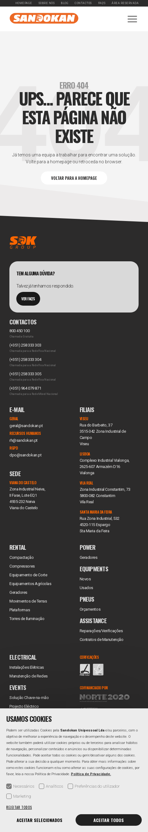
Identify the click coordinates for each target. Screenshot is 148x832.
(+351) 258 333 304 (25, 359)
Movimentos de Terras (28, 601)
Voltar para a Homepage (74, 178)
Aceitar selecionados (39, 820)
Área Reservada (125, 3)
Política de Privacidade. (91, 774)
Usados (86, 587)
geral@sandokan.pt (26, 425)
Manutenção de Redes (28, 676)
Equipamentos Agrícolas (30, 583)
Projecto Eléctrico (24, 706)
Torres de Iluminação (26, 618)
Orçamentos (90, 609)
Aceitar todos (108, 820)
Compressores (22, 566)
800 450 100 (19, 330)
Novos (85, 579)
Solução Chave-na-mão (29, 697)
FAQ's (102, 3)
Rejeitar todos (19, 807)
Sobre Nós (47, 3)
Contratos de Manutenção (102, 639)
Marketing (18, 796)
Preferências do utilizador (94, 786)
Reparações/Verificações (101, 630)
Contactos (83, 3)
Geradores (18, 592)
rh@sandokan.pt (23, 440)
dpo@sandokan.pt (25, 455)
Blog (64, 3)
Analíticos (51, 786)
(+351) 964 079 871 (25, 388)
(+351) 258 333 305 (25, 374)
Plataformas (19, 610)
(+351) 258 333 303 (25, 345)
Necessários (20, 786)
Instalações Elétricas (26, 667)
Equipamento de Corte (28, 575)
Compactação (21, 557)
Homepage (23, 3)
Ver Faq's (28, 298)
